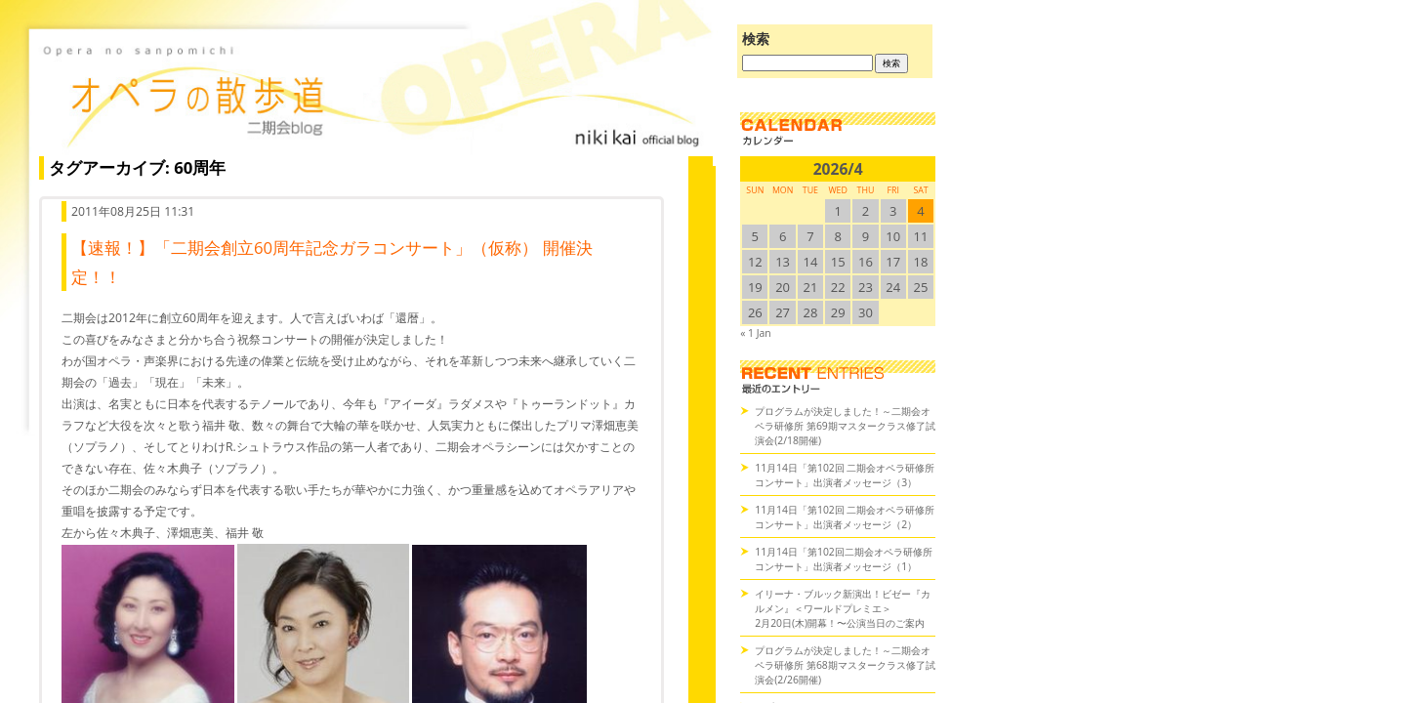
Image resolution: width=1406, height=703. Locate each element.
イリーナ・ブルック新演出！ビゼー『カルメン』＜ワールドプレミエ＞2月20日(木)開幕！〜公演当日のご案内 (842, 608)
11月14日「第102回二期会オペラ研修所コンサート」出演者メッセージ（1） (843, 559)
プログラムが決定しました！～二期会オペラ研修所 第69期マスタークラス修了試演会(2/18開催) (845, 425)
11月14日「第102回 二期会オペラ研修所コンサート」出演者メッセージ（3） (844, 475)
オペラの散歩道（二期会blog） (371, 92)
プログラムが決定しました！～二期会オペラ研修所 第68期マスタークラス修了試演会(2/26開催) (845, 664)
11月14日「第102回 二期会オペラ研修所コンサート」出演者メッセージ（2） (844, 517)
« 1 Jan (755, 333)
